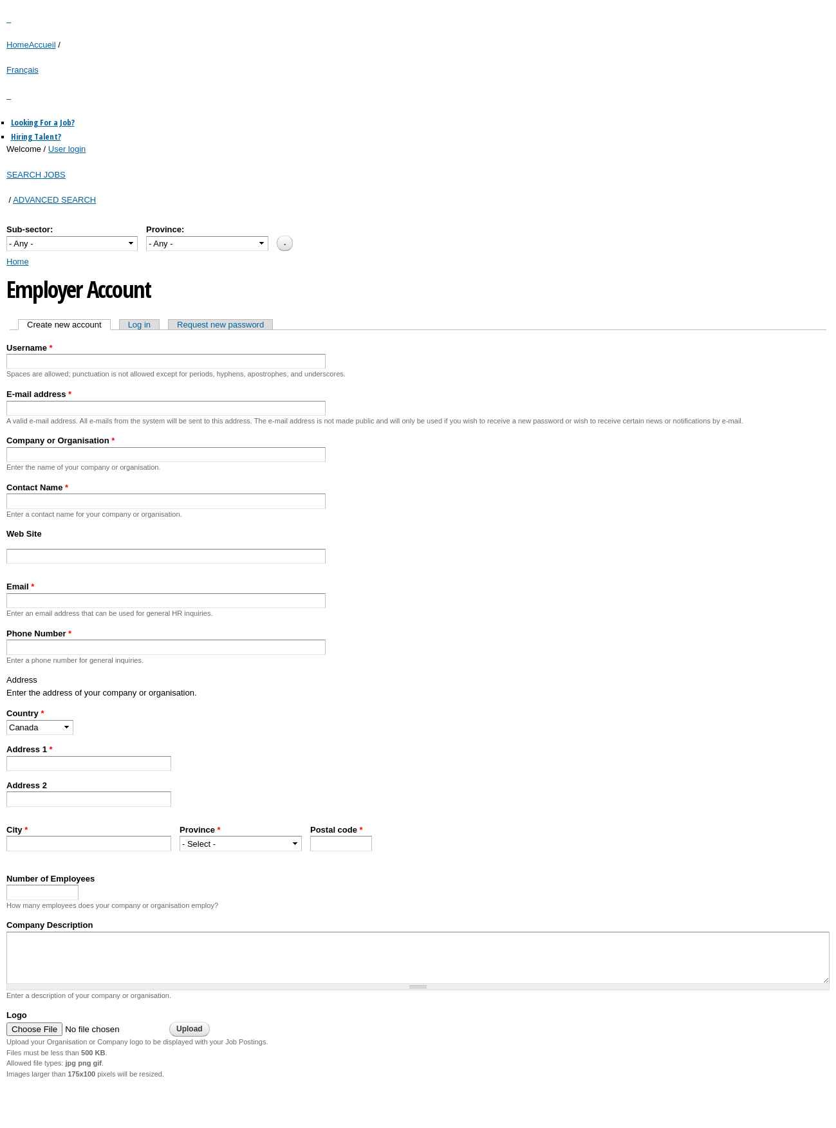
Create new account (69, 324)
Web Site (24, 534)
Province (200, 830)
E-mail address (38, 394)
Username (29, 348)
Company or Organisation (60, 440)
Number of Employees (50, 878)
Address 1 (29, 749)
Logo (16, 1015)
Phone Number (38, 633)
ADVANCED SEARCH (54, 200)
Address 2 (26, 785)
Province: (165, 229)
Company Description (49, 925)
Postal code (336, 830)
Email (20, 586)
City (17, 830)
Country (25, 713)
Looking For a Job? (43, 122)
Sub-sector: (29, 229)
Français (22, 70)
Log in (139, 324)
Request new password (220, 324)
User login (67, 149)
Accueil (42, 45)
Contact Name (37, 487)
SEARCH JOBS (36, 175)
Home (17, 45)
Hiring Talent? (36, 136)
